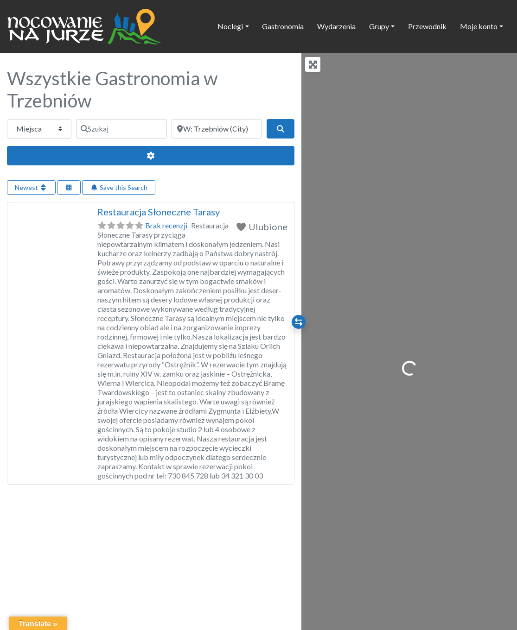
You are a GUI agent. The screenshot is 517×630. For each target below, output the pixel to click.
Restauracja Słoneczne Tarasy (158, 211)
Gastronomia (283, 26)
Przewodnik (427, 26)
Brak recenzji (166, 225)
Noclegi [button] (230, 26)
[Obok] (217, 129)
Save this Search (118, 187)
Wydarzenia (336, 26)
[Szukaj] (121, 129)
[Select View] (69, 187)
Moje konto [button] (479, 26)
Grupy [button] (379, 26)
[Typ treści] (39, 129)
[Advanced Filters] (150, 155)
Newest (31, 187)
